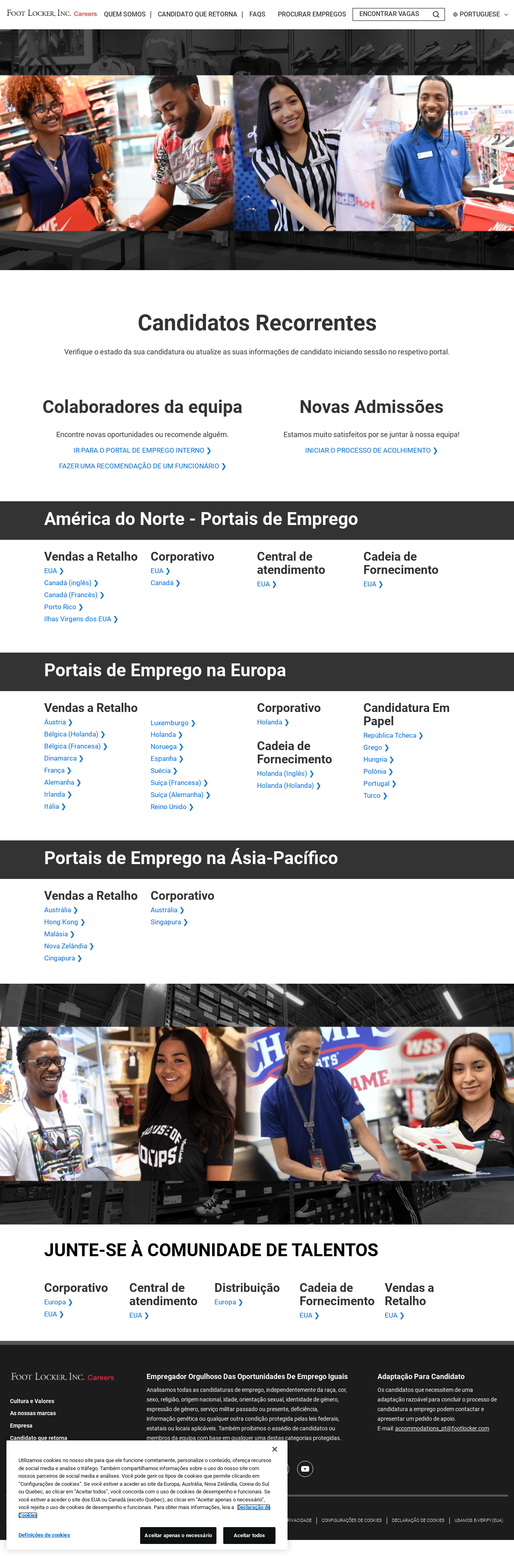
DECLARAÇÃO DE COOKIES (418, 1537)
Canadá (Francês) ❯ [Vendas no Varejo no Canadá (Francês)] (76, 598)
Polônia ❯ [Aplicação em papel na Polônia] (379, 779)
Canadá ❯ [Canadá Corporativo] (167, 586)
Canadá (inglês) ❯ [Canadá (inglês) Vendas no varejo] (73, 586)
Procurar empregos (312, 14)
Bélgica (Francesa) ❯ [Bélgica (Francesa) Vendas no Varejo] (77, 753)
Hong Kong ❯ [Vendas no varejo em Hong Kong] (65, 934)
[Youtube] (305, 1485)
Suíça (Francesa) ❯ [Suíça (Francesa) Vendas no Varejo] (181, 792)
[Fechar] (275, 1452)
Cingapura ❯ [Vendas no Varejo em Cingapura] (64, 972)
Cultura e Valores (32, 1417)
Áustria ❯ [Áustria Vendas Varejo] (59, 728)
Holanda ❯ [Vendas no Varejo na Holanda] (168, 741)
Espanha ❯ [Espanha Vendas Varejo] (168, 766)
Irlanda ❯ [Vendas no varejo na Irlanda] (59, 804)
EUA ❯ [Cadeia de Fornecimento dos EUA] (374, 586)
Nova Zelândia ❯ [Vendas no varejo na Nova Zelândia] (71, 959)
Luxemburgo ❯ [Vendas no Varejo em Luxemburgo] (175, 728)
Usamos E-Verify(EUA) (479, 1537)
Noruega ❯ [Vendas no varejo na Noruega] (168, 753)
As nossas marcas (33, 1429)
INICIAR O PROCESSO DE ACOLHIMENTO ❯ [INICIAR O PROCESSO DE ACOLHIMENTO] (371, 451)
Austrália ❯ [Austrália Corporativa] (169, 921)
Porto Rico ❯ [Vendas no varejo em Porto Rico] (64, 611)
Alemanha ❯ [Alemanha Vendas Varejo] (64, 791)
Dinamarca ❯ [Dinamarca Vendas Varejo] (65, 766)
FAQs (257, 14)
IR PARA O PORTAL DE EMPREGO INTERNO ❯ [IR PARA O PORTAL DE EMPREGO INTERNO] (142, 451)
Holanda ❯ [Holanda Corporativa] (274, 728)
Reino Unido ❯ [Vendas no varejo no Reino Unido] (173, 817)
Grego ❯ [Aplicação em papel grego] (376, 753)
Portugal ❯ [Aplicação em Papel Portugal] (380, 792)
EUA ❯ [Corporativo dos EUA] (161, 573)
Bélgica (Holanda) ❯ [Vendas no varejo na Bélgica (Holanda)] (76, 740)
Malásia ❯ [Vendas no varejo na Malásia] (60, 946)
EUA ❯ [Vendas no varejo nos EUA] (54, 573)
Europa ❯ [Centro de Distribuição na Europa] (229, 1317)
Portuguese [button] (480, 14)
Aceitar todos (249, 1538)
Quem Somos (125, 14)
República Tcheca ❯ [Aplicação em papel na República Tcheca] (395, 741)
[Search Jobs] (436, 14)
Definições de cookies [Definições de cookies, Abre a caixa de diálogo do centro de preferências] (44, 1538)
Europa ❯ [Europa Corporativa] (59, 1317)
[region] (147, 1497)
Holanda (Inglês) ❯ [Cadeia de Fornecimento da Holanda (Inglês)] (287, 779)
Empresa (21, 1442)
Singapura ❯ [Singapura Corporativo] (171, 934)
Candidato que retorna (197, 14)
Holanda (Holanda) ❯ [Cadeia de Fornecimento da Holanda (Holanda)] (291, 792)
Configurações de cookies (352, 1537)
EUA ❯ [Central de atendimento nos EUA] (267, 586)
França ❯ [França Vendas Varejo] (59, 779)
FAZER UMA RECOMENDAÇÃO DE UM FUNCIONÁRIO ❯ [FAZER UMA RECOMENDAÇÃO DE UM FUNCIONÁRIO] (143, 467)
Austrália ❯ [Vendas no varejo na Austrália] (62, 921)
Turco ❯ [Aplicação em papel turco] (376, 804)
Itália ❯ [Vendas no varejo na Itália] (55, 817)
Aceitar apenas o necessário (178, 1538)
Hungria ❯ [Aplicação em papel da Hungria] (379, 766)
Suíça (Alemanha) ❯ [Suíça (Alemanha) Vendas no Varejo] (183, 804)
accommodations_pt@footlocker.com (442, 1443)
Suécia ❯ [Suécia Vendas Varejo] (165, 779)
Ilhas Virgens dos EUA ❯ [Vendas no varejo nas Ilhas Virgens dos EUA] (82, 624)
